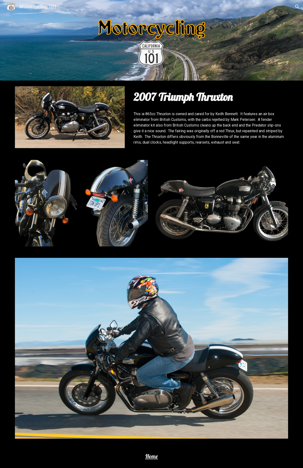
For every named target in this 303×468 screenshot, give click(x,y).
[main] (210, 97)
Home (151, 456)
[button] (297, 6)
